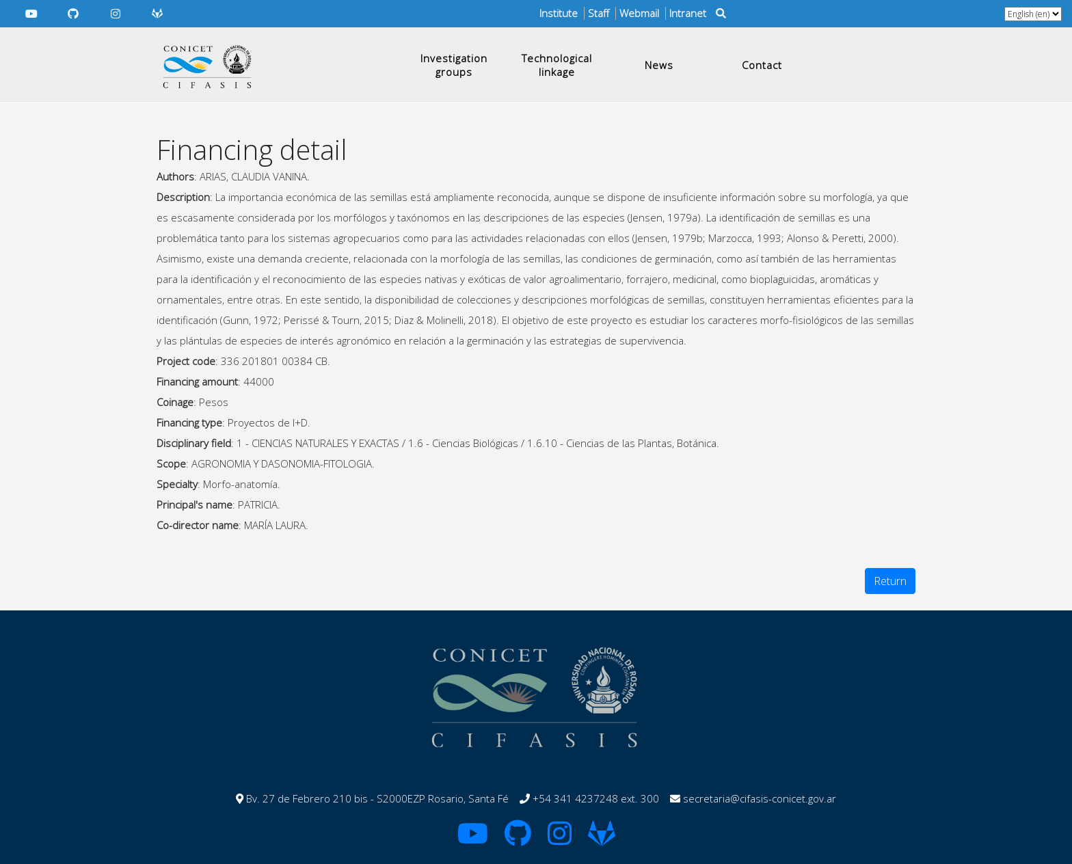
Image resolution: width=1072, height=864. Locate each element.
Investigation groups (453, 65)
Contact (762, 65)
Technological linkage (557, 65)
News (659, 65)
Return (890, 581)
